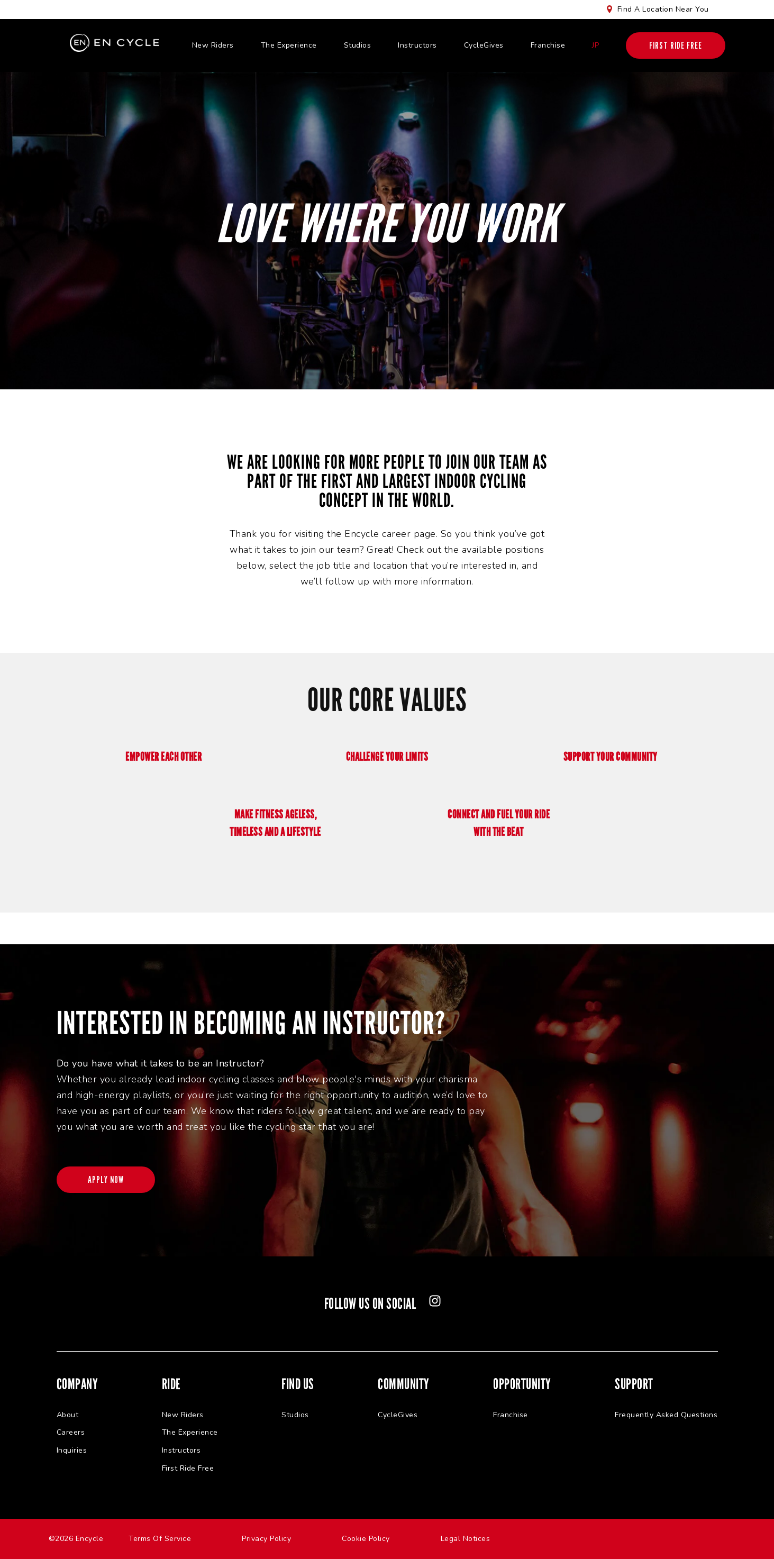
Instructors (417, 45)
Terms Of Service (160, 1539)
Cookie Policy (366, 1539)
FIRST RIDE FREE (675, 45)
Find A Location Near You (663, 9)
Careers (71, 1433)
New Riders (213, 45)
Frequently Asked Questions (666, 1415)
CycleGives (484, 45)
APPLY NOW (106, 1179)
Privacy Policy (266, 1539)
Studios (357, 45)
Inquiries (72, 1450)
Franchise (548, 45)
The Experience (289, 45)
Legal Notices (465, 1539)
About (68, 1415)
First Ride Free (188, 1468)
